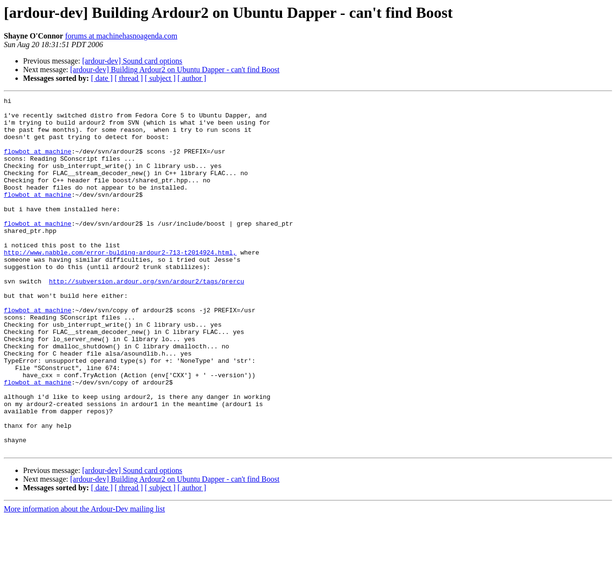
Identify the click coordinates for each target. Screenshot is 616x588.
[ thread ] (129, 78)
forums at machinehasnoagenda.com (121, 36)
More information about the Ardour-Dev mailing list (84, 579)
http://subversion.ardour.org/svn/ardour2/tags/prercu (146, 318)
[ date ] (102, 78)
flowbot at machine (37, 162)
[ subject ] (160, 78)
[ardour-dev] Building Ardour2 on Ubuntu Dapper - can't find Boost (175, 69)
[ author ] (192, 78)
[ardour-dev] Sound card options (132, 61)
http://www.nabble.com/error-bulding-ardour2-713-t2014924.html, (120, 284)
